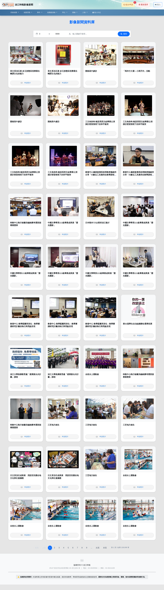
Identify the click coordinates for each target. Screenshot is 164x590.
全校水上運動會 (92, 374)
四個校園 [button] (13, 12)
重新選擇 (143, 5)
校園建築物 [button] (51, 12)
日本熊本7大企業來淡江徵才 (97, 223)
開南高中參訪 (91, 71)
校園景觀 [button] (27, 12)
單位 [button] (64, 12)
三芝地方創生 (53, 425)
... (91, 548)
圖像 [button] (74, 12)
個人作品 (96, 12)
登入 (158, 5)
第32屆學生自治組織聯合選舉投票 (137, 324)
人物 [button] (84, 12)
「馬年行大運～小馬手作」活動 (136, 71)
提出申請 (129, 4)
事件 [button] (39, 12)
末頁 (105, 548)
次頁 (97, 548)
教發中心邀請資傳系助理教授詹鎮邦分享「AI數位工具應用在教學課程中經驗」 (100, 175)
